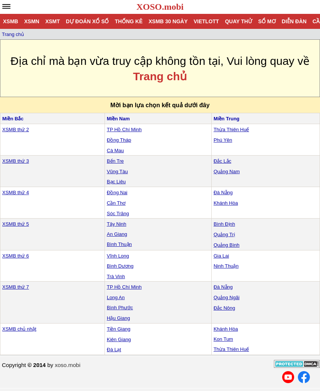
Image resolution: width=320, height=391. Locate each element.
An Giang (117, 234)
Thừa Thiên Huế (231, 129)
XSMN (31, 21)
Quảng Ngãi (226, 297)
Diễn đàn (294, 21)
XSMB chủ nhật (19, 329)
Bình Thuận (119, 244)
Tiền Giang (118, 329)
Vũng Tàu (117, 171)
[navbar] (6, 6)
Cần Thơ (116, 203)
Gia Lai (221, 256)
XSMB (10, 21)
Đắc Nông (224, 308)
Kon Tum (223, 339)
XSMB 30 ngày (167, 21)
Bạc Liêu (116, 181)
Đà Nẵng (223, 192)
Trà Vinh (116, 276)
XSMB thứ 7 (15, 287)
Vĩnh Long (118, 256)
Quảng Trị (224, 234)
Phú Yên (223, 140)
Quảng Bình (226, 245)
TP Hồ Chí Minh (124, 129)
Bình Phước (120, 307)
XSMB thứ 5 (15, 224)
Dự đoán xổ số (87, 21)
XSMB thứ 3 (15, 161)
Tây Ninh (116, 224)
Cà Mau (115, 150)
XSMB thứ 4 (15, 192)
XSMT (52, 21)
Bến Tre (115, 161)
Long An (116, 297)
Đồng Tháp (119, 140)
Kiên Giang (119, 339)
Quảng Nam (227, 171)
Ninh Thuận (226, 266)
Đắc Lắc (222, 161)
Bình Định (224, 224)
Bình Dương (120, 266)
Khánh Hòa (226, 203)
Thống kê (128, 21)
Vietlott (206, 21)
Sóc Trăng (118, 213)
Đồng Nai (117, 192)
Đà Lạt (114, 349)
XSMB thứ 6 (15, 256)
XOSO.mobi (160, 7)
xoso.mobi (67, 365)
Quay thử (238, 21)
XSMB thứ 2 (15, 129)
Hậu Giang (118, 318)
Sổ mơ (267, 21)
